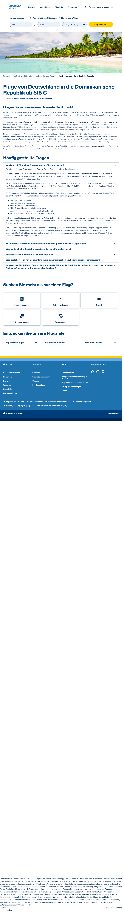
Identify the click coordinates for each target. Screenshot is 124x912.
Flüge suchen (100, 24)
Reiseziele (6, 76)
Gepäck (35, 381)
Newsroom (7, 377)
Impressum (11, 402)
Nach (42, 24)
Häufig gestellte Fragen (71, 387)
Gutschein (7, 389)
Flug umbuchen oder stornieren (75, 382)
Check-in (59, 7)
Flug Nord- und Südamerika (22, 76)
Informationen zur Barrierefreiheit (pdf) (51, 406)
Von (13, 24)
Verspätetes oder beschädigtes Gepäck (75, 377)
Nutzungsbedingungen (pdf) (18, 406)
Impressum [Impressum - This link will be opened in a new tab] (4, 907)
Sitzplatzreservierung (41, 377)
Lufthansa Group (10, 393)
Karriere (6, 381)
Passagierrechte (36, 402)
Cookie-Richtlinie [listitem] (25, 904)
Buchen (31, 7)
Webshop (7, 385)
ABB (22, 402)
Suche (64, 391)
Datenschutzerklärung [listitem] (9, 904)
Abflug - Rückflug (71, 24)
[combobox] (17, 18)
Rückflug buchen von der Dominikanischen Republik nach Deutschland (29, 98)
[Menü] (112, 7)
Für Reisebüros (38, 385)
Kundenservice (68, 373)
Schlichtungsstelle (83, 402)
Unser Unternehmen (11, 373)
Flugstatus (72, 7)
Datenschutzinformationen (59, 402)
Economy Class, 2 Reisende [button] (44, 18)
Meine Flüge (45, 7)
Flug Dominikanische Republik (45, 76)
